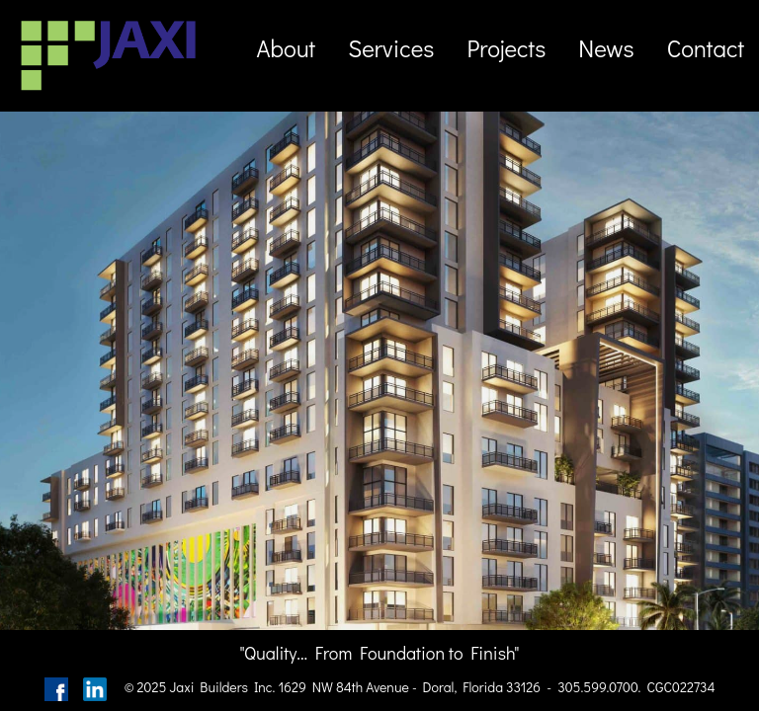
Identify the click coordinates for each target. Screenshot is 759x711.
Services (391, 48)
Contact (705, 48)
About (285, 48)
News (605, 48)
